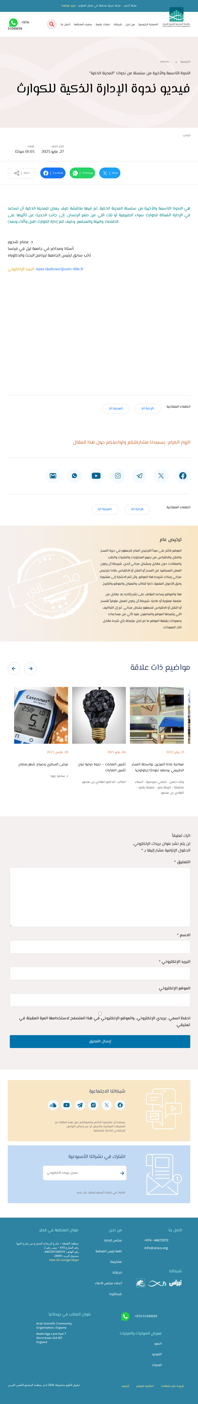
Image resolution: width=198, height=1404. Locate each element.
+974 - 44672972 (156, 1240)
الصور (158, 1343)
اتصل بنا (65, 24)
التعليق (182, 862)
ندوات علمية (103, 24)
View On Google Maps (64, 1260)
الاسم (183, 935)
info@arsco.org (156, 1248)
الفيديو (157, 1354)
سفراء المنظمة (83, 24)
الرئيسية (185, 62)
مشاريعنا (116, 1262)
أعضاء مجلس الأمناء (108, 1283)
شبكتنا (118, 24)
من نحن (130, 24)
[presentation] (14, 668)
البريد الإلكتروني (174, 962)
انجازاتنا (117, 1272)
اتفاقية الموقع (145, 1386)
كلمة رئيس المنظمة (108, 1251)
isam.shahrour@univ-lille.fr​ (60, 269)
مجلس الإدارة (113, 1240)
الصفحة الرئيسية (148, 24)
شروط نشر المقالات (172, 1386)
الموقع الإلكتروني (174, 988)
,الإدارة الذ (147, 408)
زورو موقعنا (68, 6)
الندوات (157, 1365)
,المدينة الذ (116, 408)
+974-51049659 (146, 1316)
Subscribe (121, 1173)
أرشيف (125, 1386)
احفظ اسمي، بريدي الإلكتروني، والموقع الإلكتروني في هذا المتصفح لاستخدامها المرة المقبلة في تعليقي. (104, 1021)
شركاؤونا (115, 1294)
